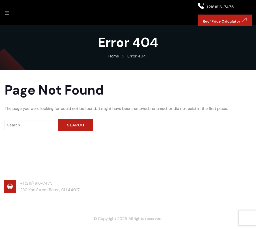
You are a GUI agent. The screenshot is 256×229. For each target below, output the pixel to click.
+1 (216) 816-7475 (36, 183)
